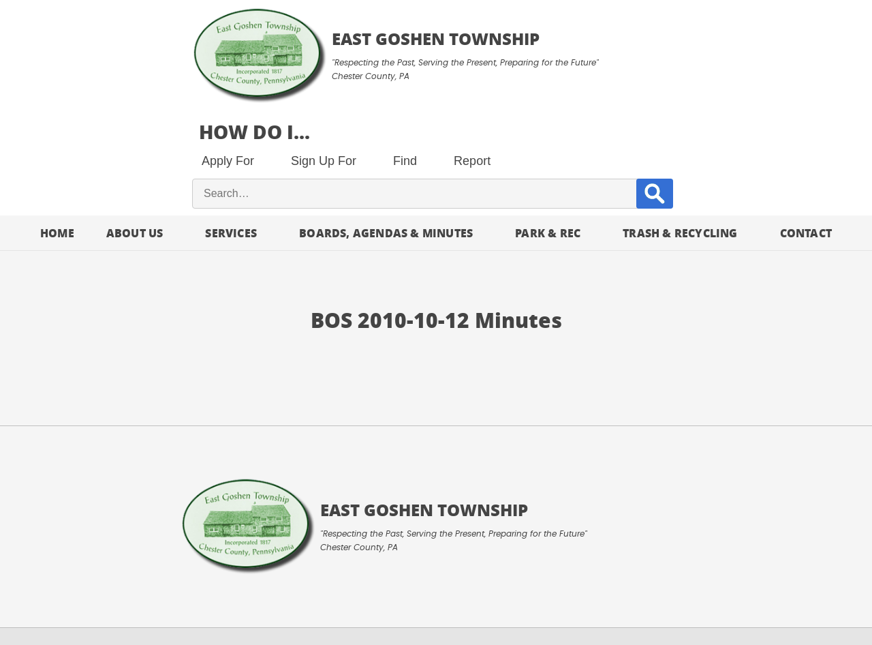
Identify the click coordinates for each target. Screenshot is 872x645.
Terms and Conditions (73, 601)
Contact (806, 134)
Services (231, 134)
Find (649, 61)
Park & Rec (547, 134)
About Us (135, 134)
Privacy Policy (180, 601)
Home (57, 134)
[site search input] (636, 95)
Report (716, 61)
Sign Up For (567, 61)
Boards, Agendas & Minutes (386, 134)
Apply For (472, 61)
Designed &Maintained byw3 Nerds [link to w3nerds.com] (810, 585)
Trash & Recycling (680, 134)
